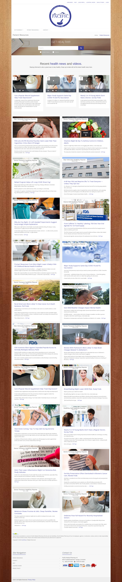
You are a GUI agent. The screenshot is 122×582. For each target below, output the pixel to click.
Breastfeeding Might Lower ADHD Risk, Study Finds (82, 389)
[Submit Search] (81, 48)
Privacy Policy (16, 568)
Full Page (28, 152)
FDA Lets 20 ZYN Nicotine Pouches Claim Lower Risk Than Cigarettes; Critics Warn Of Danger (35, 142)
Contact (45, 30)
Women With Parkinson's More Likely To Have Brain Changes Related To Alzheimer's (83, 349)
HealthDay (23, 540)
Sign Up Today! (100, 2)
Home (96, 35)
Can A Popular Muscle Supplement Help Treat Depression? (35, 389)
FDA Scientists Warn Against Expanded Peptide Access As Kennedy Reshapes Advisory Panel (35, 349)
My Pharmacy (18, 30)
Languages (70, 2)
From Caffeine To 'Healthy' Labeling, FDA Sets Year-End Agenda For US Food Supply (84, 225)
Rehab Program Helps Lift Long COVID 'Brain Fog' (32, 182)
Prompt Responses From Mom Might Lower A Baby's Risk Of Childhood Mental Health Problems (35, 265)
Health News (45, 52)
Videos (56, 52)
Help (75, 2)
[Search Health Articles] (58, 48)
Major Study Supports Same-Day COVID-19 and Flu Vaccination (59, 97)
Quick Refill (81, 2)
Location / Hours (90, 2)
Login (107, 2)
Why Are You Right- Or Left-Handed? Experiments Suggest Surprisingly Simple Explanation (35, 223)
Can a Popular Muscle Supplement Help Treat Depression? (26, 97)
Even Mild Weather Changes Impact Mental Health (82, 308)
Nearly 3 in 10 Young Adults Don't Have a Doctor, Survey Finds (92, 97)
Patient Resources (33, 30)
